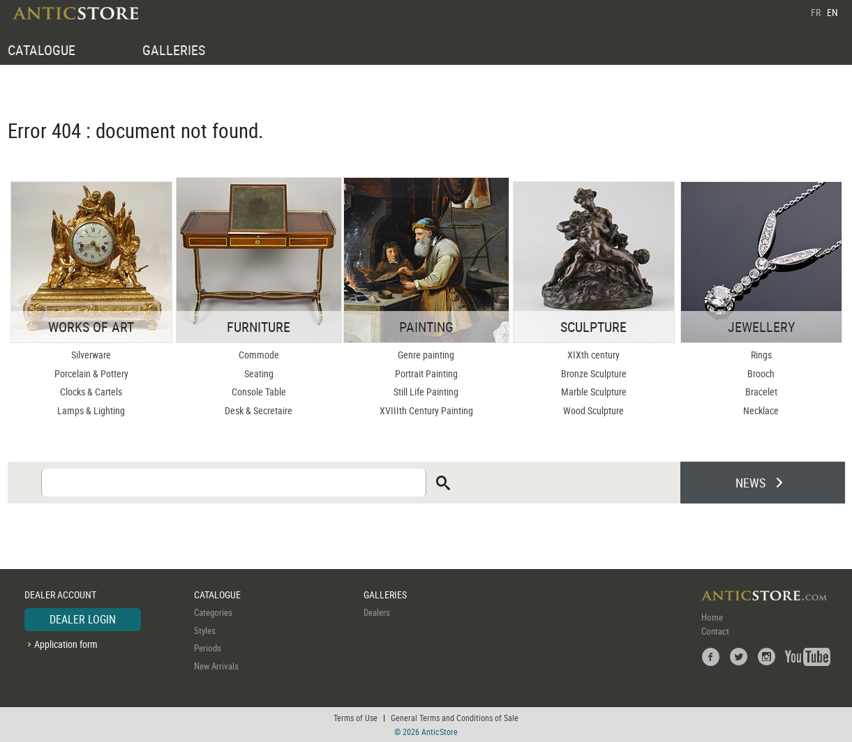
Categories (213, 612)
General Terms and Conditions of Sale (454, 717)
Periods (207, 648)
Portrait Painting (426, 373)
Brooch (761, 373)
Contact (715, 631)
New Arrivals (216, 666)
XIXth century (593, 354)
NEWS (750, 482)
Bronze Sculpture (594, 373)
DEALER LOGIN (83, 619)
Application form (66, 644)
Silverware (91, 354)
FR (816, 12)
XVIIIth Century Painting (426, 410)
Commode (259, 354)
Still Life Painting (426, 391)
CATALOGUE (41, 49)
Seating (259, 373)
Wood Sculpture (593, 410)
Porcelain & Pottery (91, 373)
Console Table (259, 391)
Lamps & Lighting (91, 410)
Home (712, 617)
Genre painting (426, 354)
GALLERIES (173, 49)
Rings (761, 354)
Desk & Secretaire (258, 410)
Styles (205, 630)
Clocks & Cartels (91, 391)
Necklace (761, 410)
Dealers (377, 612)
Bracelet (761, 391)
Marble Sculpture (594, 391)
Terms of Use (356, 717)
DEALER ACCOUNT (60, 594)
